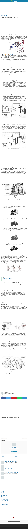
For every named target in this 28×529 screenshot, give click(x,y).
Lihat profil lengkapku (14, 451)
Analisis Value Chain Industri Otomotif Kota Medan (10, 461)
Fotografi (2, 492)
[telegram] (24, 398)
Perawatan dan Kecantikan (5, 503)
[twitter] (8, 398)
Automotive (2, 456)
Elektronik (2, 491)
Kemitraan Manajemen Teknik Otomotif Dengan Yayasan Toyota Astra (13, 468)
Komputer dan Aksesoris (4, 499)
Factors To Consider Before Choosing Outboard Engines (11, 472)
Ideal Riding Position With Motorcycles (7, 278)
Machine (16, 456)
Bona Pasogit (14, 447)
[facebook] (3, 398)
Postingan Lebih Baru (3, 438)
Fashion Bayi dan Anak (4, 500)
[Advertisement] (14, 8)
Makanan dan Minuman (4, 504)
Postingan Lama (25, 438)
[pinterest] (14, 398)
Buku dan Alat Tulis (4, 496)
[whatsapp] (19, 398)
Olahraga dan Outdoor (4, 495)
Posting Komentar (12, 19)
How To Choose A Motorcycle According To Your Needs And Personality (11, 279)
